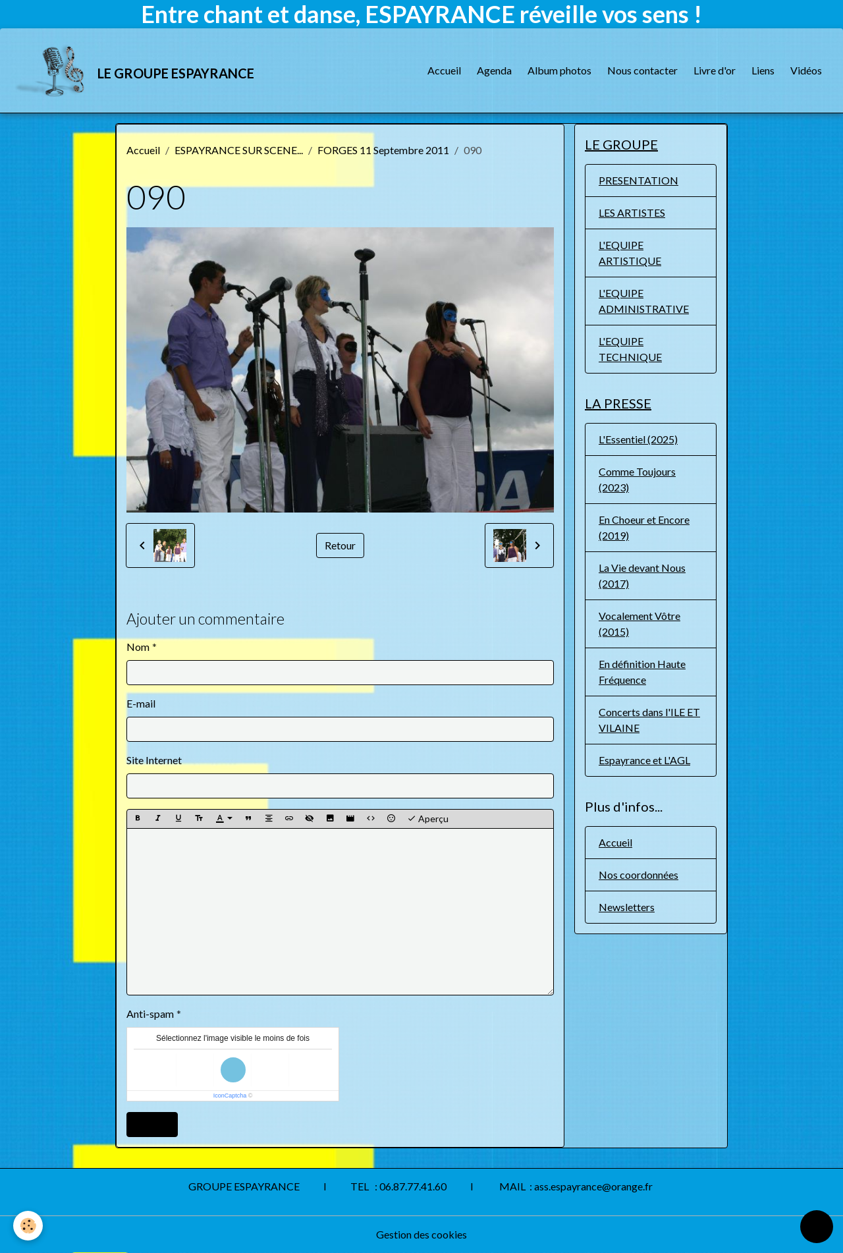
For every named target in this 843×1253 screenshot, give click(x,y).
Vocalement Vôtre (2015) (639, 623)
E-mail (140, 703)
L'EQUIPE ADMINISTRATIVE (644, 301)
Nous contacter (642, 70)
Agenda (494, 70)
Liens (763, 70)
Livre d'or (714, 70)
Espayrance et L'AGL (644, 760)
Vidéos (806, 70)
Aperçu (428, 819)
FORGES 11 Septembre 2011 (383, 150)
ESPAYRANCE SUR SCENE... (239, 150)
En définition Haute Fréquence (642, 671)
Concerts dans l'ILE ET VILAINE (649, 720)
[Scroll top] (816, 1226)
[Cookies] (28, 1225)
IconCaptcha (230, 1095)
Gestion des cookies (421, 1234)
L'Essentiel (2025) (638, 439)
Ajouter (152, 1124)
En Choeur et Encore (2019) (644, 527)
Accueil (444, 70)
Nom (138, 646)
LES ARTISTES (632, 212)
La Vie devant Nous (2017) (642, 575)
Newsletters (627, 907)
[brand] (135, 70)
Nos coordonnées (638, 874)
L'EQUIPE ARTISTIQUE (630, 252)
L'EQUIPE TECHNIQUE (630, 349)
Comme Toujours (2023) (637, 479)
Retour (340, 545)
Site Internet (154, 760)
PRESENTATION (638, 180)
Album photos (559, 70)
